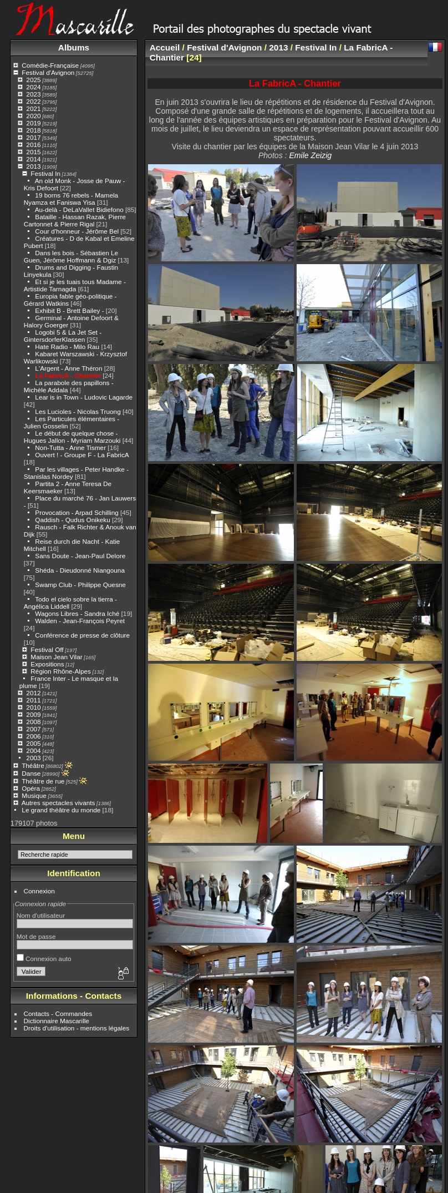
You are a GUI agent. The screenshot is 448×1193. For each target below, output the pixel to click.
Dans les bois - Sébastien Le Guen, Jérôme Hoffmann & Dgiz (71, 256)
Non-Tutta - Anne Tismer (70, 447)
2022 (33, 101)
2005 (33, 743)
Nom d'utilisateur (41, 915)
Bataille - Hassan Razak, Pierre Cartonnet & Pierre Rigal (75, 220)
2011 (33, 700)
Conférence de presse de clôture (82, 635)
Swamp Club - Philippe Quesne (80, 584)
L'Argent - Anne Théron (68, 368)
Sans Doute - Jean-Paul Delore (80, 555)
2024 (33, 86)
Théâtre (33, 765)
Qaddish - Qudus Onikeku (73, 519)
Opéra (31, 788)
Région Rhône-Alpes (60, 671)
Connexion (39, 890)
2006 (33, 736)
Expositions (47, 664)
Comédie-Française (50, 65)
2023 (33, 94)
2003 (33, 757)
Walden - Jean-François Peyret (80, 620)
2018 (33, 130)
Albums (73, 47)
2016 (33, 144)
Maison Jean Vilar (56, 656)
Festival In (45, 173)
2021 (33, 108)
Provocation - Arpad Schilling (76, 512)
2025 (33, 79)
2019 (33, 123)
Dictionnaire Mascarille (56, 1020)
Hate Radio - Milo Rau (67, 346)
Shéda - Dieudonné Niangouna (80, 570)
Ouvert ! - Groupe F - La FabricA (82, 454)
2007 (33, 728)
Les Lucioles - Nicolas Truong (77, 411)
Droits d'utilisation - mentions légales (77, 1028)
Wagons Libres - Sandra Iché (77, 613)
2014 (33, 159)
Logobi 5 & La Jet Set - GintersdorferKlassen (62, 335)
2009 (33, 714)
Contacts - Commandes (58, 1013)
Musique (34, 795)
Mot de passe (36, 936)
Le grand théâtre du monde (61, 809)
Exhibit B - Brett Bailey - (69, 310)
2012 (33, 692)
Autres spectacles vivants (58, 802)
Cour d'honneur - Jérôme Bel (77, 231)
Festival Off (46, 649)
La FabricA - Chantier (68, 375)
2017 (33, 137)
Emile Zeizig (310, 155)
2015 (33, 151)
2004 (33, 750)
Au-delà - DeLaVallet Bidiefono (79, 209)
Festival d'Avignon (48, 72)
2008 (33, 721)
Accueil (165, 47)
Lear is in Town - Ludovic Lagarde (84, 397)
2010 (33, 707)
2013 (33, 166)
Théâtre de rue (43, 781)
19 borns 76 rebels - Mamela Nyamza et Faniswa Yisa (71, 198)
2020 (33, 115)
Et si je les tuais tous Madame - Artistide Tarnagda (75, 285)
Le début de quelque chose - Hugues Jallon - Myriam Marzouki (72, 436)
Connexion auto (44, 958)
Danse (31, 773)
